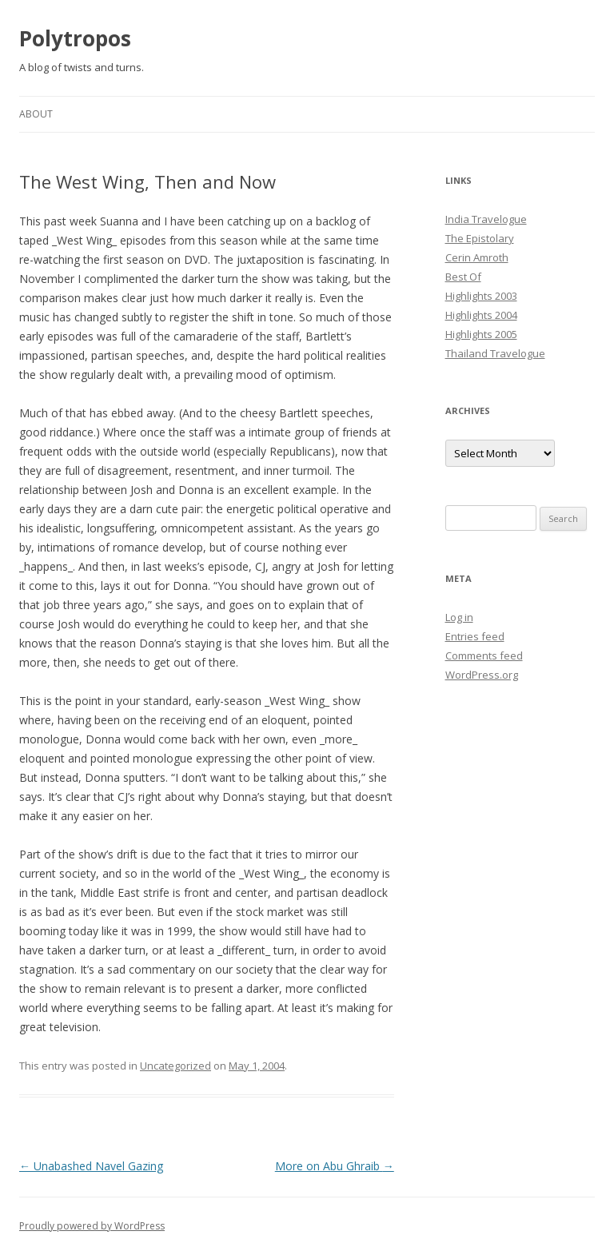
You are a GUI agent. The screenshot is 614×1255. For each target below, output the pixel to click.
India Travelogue (486, 219)
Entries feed (474, 636)
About (36, 114)
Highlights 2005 (481, 334)
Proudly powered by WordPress (92, 1226)
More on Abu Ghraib (334, 1165)
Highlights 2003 (481, 296)
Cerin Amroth (476, 257)
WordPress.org (481, 674)
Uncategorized (175, 1065)
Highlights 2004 (481, 315)
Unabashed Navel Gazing (91, 1165)
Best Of (463, 276)
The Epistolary (479, 238)
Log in (459, 617)
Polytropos (75, 38)
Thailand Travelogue (495, 353)
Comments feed (484, 655)
